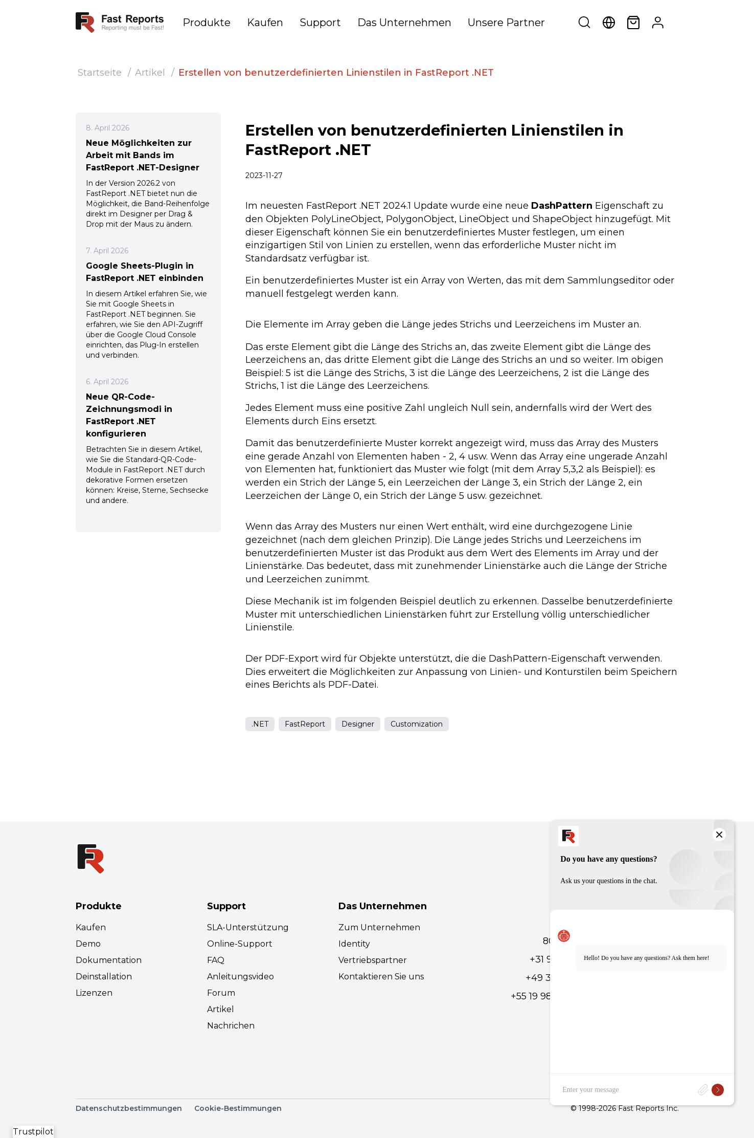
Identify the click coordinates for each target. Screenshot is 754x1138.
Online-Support (239, 944)
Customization (417, 724)
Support (320, 22)
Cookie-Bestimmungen (238, 1108)
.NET (260, 724)
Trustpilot (33, 1131)
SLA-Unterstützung (248, 927)
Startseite (100, 72)
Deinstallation (104, 976)
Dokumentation (109, 960)
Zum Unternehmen (379, 927)
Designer (357, 724)
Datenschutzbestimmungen (129, 1108)
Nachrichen (231, 1026)
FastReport (305, 724)
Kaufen (265, 22)
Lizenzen (94, 993)
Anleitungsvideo (240, 976)
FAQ (215, 960)
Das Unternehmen (404, 22)
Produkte (206, 22)
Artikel (150, 72)
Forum (221, 993)
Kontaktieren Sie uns (381, 976)
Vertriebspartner (372, 960)
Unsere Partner (506, 22)
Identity (354, 944)
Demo (88, 944)
